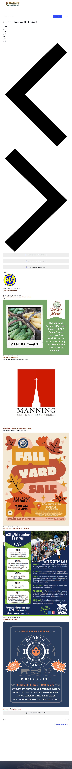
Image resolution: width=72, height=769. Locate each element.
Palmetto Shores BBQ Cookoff (12, 709)
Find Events (57, 16)
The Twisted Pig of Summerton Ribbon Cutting (17, 297)
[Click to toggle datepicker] (26, 22)
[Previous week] (3, 22)
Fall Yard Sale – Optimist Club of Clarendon (16, 528)
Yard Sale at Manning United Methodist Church (17, 428)
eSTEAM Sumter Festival (10, 619)
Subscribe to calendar (61, 724)
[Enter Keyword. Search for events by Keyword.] (28, 16)
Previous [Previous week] (5, 719)
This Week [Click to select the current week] (10, 21)
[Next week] (5, 22)
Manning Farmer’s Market (10, 357)
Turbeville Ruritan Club (10, 290)
